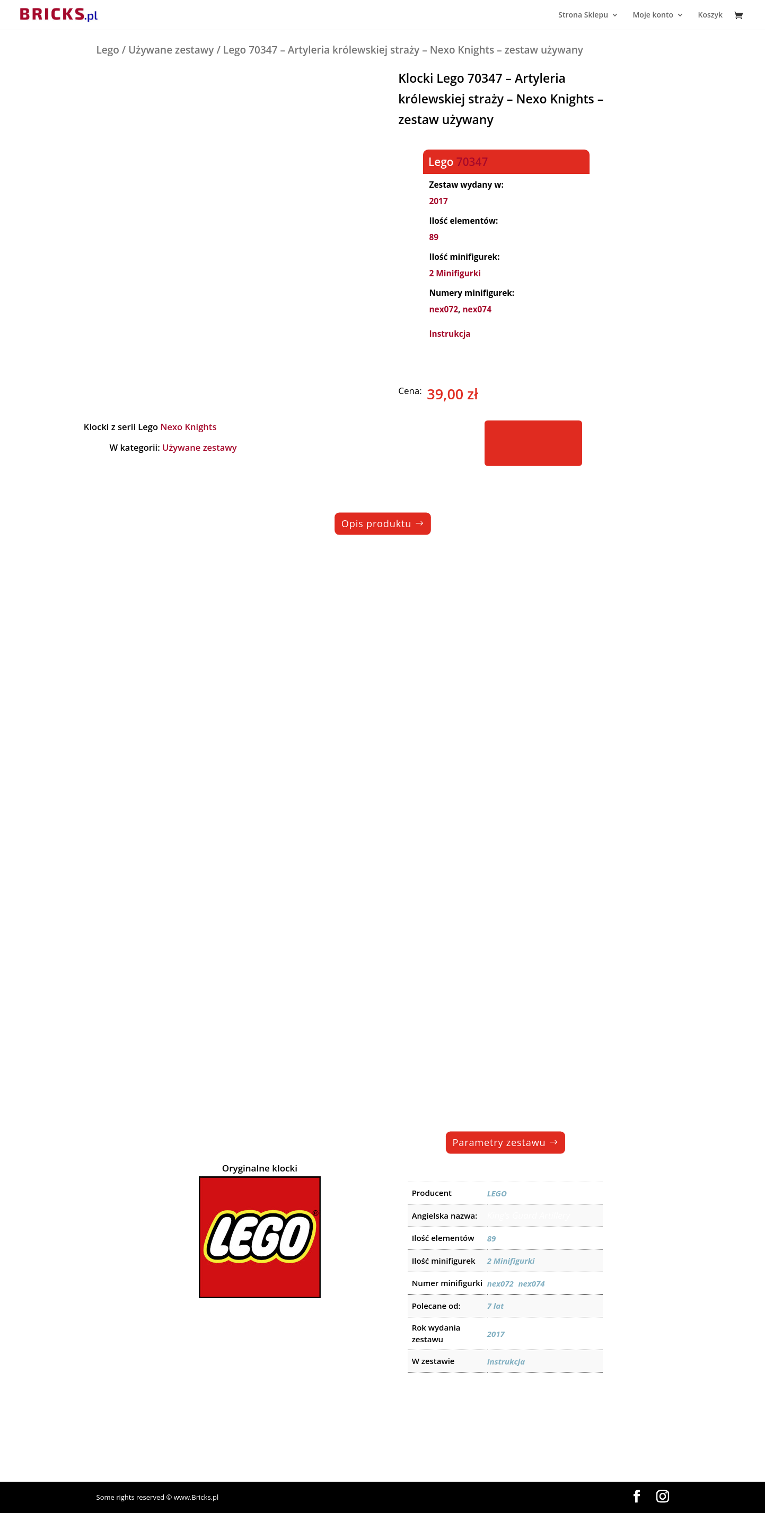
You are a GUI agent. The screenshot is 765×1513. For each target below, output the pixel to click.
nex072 (444, 309)
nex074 (477, 309)
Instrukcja (450, 333)
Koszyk (710, 15)
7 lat (495, 1305)
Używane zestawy (171, 50)
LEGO (497, 1193)
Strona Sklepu (583, 15)
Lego (107, 50)
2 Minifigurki (455, 273)
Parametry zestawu (499, 1142)
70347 (472, 161)
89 (434, 237)
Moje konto (652, 15)
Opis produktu (376, 523)
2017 (438, 201)
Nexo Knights (188, 426)
